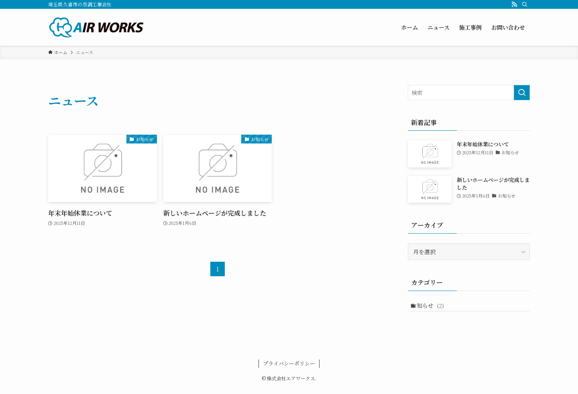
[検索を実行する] (522, 92)
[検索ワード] (469, 92)
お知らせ (434, 308)
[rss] (514, 4)
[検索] (524, 4)
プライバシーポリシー (289, 369)
